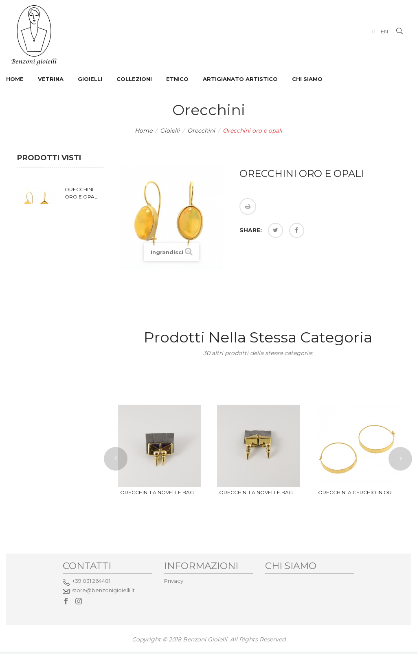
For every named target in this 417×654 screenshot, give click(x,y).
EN (384, 31)
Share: (250, 230)
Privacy (173, 581)
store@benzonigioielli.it (103, 590)
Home (143, 130)
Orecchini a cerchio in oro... (357, 492)
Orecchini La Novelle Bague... (159, 492)
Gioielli (170, 130)
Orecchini (201, 130)
